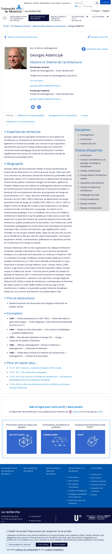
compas (94, 494)
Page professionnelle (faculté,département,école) (39, 107)
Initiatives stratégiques (77, 490)
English (105, 10)
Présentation (73, 477)
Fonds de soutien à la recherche (77, 501)
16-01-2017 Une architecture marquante (28, 372)
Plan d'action (73, 480)
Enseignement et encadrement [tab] (63, 115)
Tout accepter (59, 544)
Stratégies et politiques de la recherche (77, 495)
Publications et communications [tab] (20, 121)
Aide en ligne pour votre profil (47, 406)
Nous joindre (75, 406)
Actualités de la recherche (97, 489)
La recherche (33, 11)
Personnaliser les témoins (21, 544)
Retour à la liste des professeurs (23, 37)
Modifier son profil (99, 37)
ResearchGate (33, 107)
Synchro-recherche (98, 481)
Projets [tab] (84, 115)
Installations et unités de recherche (53, 471)
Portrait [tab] (9, 115)
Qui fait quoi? (36, 516)
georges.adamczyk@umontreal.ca (45, 85)
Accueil (6, 26)
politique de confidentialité (27, 549)
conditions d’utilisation (54, 549)
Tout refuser (43, 544)
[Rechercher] (97, 3)
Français (96, 10)
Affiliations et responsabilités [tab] (31, 115)
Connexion (66, 3)
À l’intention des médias (97, 49)
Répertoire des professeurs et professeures (49, 26)
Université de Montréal (11, 9)
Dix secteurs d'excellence (73, 485)
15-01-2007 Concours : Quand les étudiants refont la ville (35, 367)
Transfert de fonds (98, 484)
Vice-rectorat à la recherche (76, 469)
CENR (99, 411)
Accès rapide (96, 468)
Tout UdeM (87, 6)
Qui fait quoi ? (96, 474)
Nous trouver (96, 478)
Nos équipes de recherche (20, 26)
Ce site (78, 6)
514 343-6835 (36, 80)
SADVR (73, 411)
